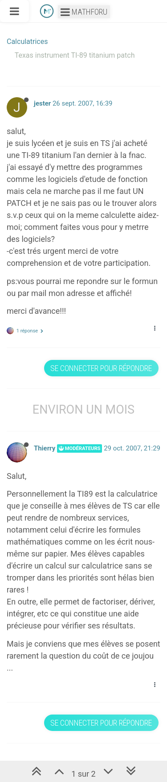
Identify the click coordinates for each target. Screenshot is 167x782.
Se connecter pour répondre (101, 368)
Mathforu (84, 11)
